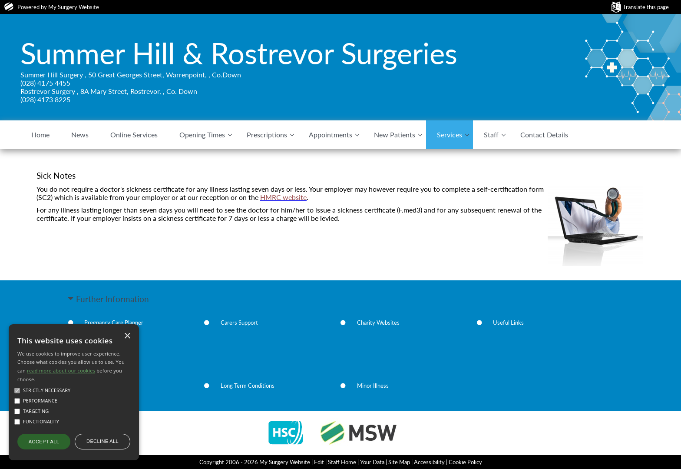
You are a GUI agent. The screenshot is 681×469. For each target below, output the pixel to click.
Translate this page (646, 6)
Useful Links (508, 322)
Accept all (44, 441)
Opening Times (202, 134)
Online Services (134, 134)
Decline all (102, 441)
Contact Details (544, 134)
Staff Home (342, 462)
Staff (491, 134)
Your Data (372, 462)
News (80, 134)
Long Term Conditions (247, 385)
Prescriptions (267, 134)
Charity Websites (378, 322)
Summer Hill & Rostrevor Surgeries (238, 53)
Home (40, 134)
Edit (319, 462)
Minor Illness (373, 385)
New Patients (394, 134)
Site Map (399, 462)
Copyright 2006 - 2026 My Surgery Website (254, 462)
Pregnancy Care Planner (113, 322)
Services (449, 134)
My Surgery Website (73, 6)
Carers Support (239, 322)
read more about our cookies (61, 370)
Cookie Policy (465, 462)
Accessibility (429, 462)
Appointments (330, 134)
